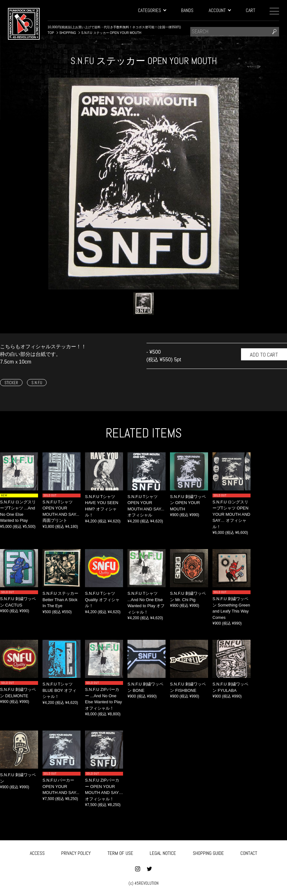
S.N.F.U (36, 382)
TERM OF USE (120, 852)
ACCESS (37, 852)
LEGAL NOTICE (163, 852)
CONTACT (248, 852)
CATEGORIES (152, 10)
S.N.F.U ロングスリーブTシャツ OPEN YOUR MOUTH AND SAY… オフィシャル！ (231, 514)
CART (250, 10)
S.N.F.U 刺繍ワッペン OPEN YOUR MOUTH (188, 502)
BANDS (187, 10)
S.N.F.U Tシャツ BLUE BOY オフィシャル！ (59, 690)
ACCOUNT (220, 10)
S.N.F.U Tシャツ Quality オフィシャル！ (102, 599)
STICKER (11, 382)
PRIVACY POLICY (76, 852)
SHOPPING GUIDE (208, 852)
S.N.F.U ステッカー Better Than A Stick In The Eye (60, 599)
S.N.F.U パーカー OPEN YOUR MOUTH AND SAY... (60, 786)
